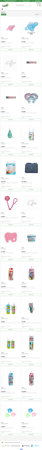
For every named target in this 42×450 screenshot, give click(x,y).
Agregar (10, 49)
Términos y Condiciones (16, 442)
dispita (3, 12)
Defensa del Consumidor (6, 445)
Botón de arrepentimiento (16, 445)
